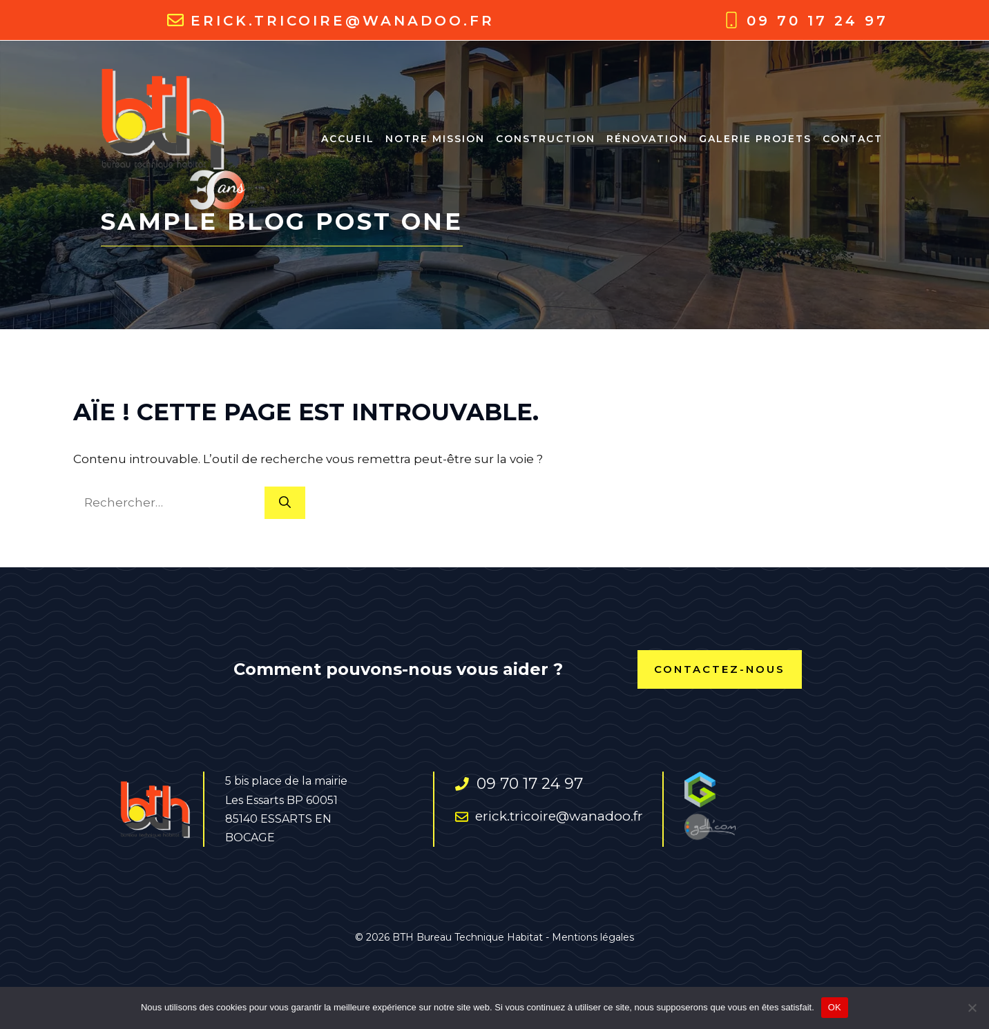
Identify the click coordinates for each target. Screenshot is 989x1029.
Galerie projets (755, 139)
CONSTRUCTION (545, 139)
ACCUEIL (347, 139)
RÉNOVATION (647, 139)
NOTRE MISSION (435, 139)
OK (834, 1007)
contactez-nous (719, 669)
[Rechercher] (285, 503)
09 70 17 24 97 (817, 20)
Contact (853, 139)
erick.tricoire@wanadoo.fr (342, 20)
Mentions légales (593, 937)
